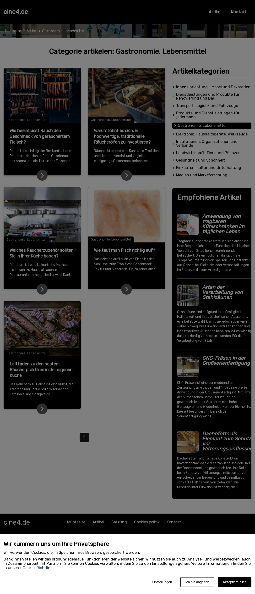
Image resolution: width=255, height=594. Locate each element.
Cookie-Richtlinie (38, 568)
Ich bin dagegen (197, 582)
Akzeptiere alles (234, 582)
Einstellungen (162, 582)
